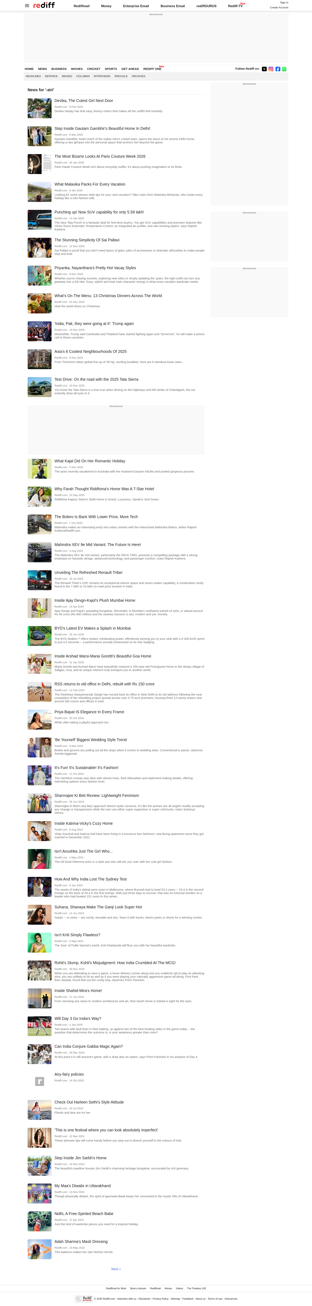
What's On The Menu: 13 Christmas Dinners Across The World (108, 295)
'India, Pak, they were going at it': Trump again (94, 323)
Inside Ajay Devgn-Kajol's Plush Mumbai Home (95, 600)
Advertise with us (126, 1298)
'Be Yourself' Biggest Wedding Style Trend (91, 740)
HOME (29, 68)
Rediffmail (82, 6)
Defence (51, 76)
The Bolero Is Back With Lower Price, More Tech (96, 517)
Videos (179, 1288)
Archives (138, 76)
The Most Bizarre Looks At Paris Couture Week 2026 (100, 156)
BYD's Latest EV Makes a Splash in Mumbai (93, 628)
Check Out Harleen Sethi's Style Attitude (89, 1102)
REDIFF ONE (152, 68)
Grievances (231, 1298)
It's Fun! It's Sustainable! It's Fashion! (86, 767)
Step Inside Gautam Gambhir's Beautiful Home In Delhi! (102, 128)
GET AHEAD (130, 68)
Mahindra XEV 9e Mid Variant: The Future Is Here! (98, 544)
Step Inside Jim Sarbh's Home (81, 1158)
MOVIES (77, 68)
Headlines (33, 76)
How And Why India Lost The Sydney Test (91, 879)
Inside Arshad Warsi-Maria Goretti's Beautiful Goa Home (103, 656)
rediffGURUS (206, 6)
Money (106, 6)
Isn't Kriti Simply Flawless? (77, 935)
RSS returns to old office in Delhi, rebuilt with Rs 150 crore (105, 684)
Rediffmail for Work (116, 1288)
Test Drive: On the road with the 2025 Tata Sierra (96, 379)
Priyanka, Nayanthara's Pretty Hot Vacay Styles (95, 268)
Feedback (187, 1298)
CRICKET (93, 68)
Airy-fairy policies (69, 1074)
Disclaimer (144, 1298)
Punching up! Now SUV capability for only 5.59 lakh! (99, 212)
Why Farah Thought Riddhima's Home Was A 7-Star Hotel (104, 489)
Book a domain (138, 1288)
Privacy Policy (160, 1298)
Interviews (102, 76)
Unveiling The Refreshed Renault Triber (89, 572)
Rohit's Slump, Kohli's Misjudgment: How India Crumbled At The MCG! (115, 963)
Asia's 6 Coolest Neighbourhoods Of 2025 (91, 351)
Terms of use (215, 1298)
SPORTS (111, 68)
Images (67, 76)
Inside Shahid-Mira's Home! (78, 990)
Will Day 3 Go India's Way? (78, 1018)
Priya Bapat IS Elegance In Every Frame (89, 712)
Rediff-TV (235, 6)
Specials (121, 76)
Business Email (173, 6)
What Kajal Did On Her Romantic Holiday (90, 461)
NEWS (42, 68)
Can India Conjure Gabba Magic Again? (89, 1046)
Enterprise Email (136, 6)
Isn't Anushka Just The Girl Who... (84, 851)
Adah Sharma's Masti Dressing (81, 1241)
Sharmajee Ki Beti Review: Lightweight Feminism (97, 795)
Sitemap (175, 1298)
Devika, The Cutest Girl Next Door (84, 100)
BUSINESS (59, 68)
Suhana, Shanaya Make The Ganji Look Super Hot (98, 907)
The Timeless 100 (196, 1288)
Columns (83, 76)
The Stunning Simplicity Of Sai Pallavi (87, 240)
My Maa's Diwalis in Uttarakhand (83, 1186)
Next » (116, 1269)
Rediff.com (109, 1298)
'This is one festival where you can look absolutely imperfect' (106, 1130)
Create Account (279, 7)
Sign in (284, 2)
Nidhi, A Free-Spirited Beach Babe (84, 1213)
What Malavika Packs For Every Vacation (90, 184)
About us (201, 1298)
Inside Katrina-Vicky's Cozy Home (84, 823)
